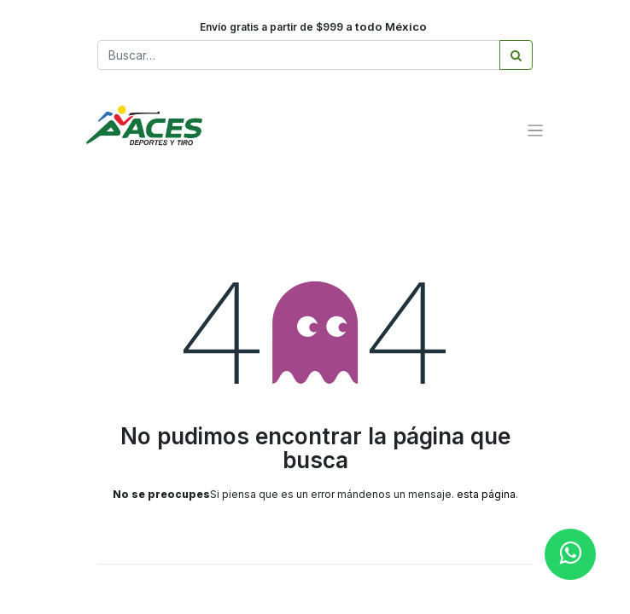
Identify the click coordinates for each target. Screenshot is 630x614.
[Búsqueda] (516, 55)
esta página (486, 494)
